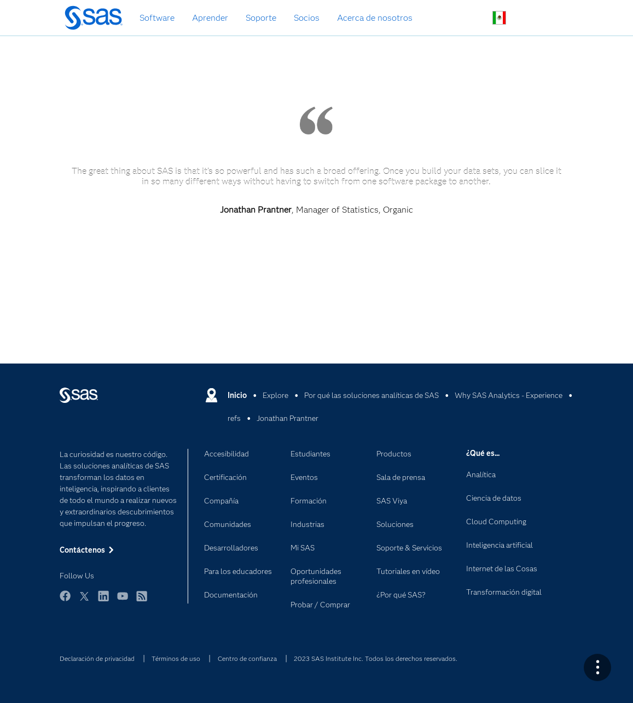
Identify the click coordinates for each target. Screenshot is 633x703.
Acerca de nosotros (375, 18)
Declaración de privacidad (97, 658)
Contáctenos (525, 18)
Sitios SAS (550, 18)
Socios (307, 18)
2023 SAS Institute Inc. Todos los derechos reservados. (375, 658)
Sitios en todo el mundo (499, 18)
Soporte (261, 18)
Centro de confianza (247, 658)
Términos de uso (176, 658)
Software (157, 18)
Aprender (210, 18)
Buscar (473, 18)
